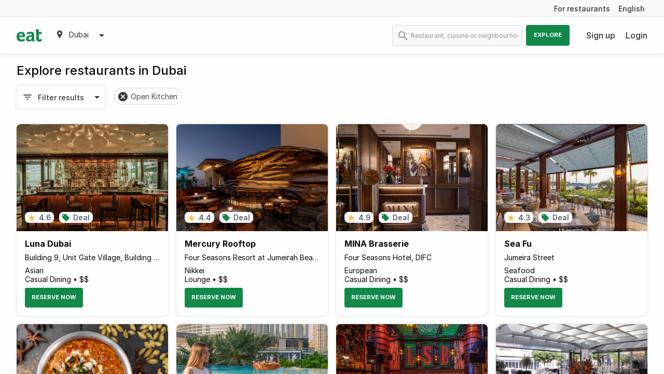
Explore (548, 34)
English (631, 8)
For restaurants (582, 8)
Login (636, 35)
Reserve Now (54, 297)
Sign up (600, 35)
